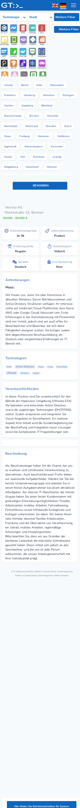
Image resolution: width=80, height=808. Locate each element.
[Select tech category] (14, 17)
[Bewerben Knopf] (40, 186)
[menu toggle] (73, 5)
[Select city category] (40, 17)
